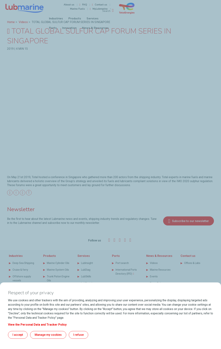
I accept (18, 334)
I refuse (78, 334)
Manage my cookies (48, 334)
